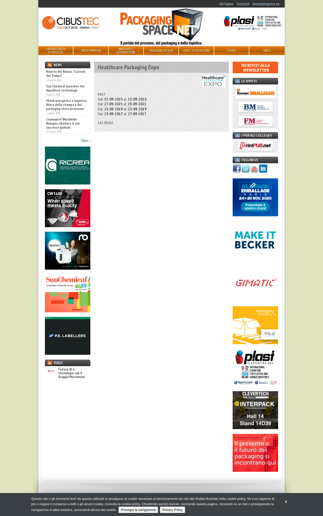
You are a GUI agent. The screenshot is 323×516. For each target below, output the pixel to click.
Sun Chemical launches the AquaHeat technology (65, 88)
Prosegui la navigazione (138, 510)
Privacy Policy (172, 510)
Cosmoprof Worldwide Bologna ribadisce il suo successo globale (63, 123)
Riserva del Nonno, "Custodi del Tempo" (65, 73)
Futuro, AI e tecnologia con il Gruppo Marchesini (65, 373)
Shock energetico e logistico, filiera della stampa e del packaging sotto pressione (66, 105)
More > (85, 140)
